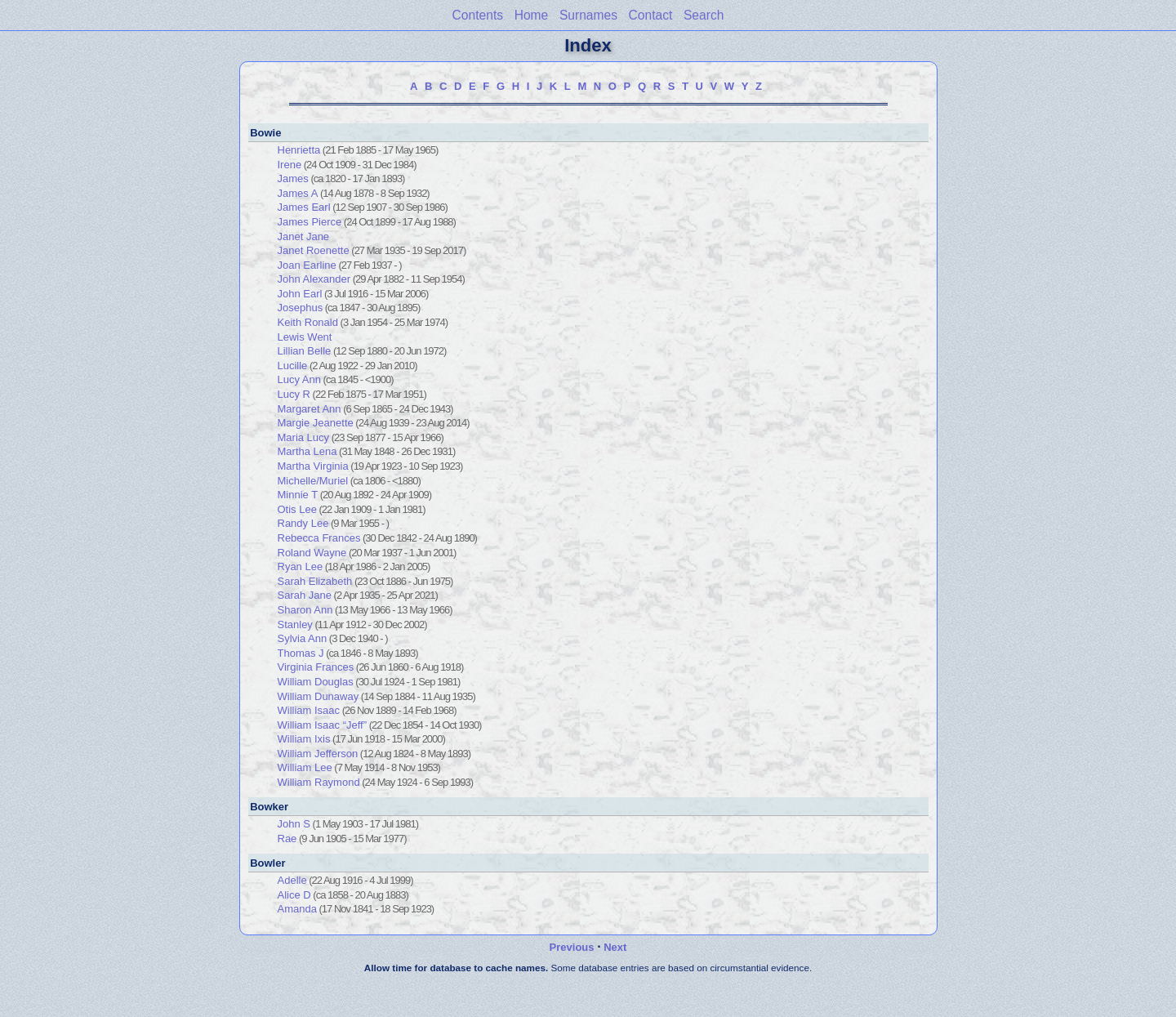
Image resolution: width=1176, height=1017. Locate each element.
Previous (572, 947)
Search (704, 15)
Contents (477, 15)
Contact (651, 15)
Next (615, 947)
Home (531, 15)
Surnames (588, 15)
